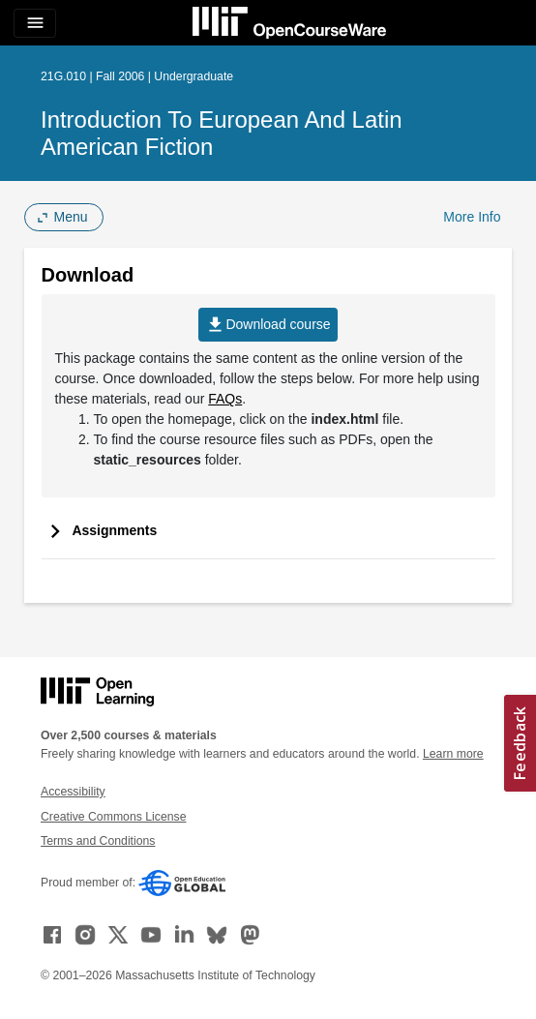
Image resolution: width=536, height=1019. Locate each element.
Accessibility (73, 791)
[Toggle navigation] (35, 23)
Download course (267, 325)
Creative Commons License (113, 817)
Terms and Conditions (98, 841)
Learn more (453, 754)
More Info (471, 217)
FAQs (225, 398)
